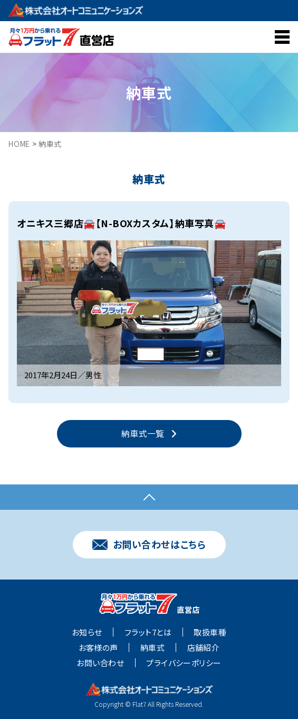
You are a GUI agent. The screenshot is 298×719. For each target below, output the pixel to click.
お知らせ (87, 632)
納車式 (152, 647)
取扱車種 (210, 632)
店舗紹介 (203, 647)
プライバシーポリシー (184, 663)
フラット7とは (147, 632)
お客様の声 (98, 647)
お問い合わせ (100, 663)
